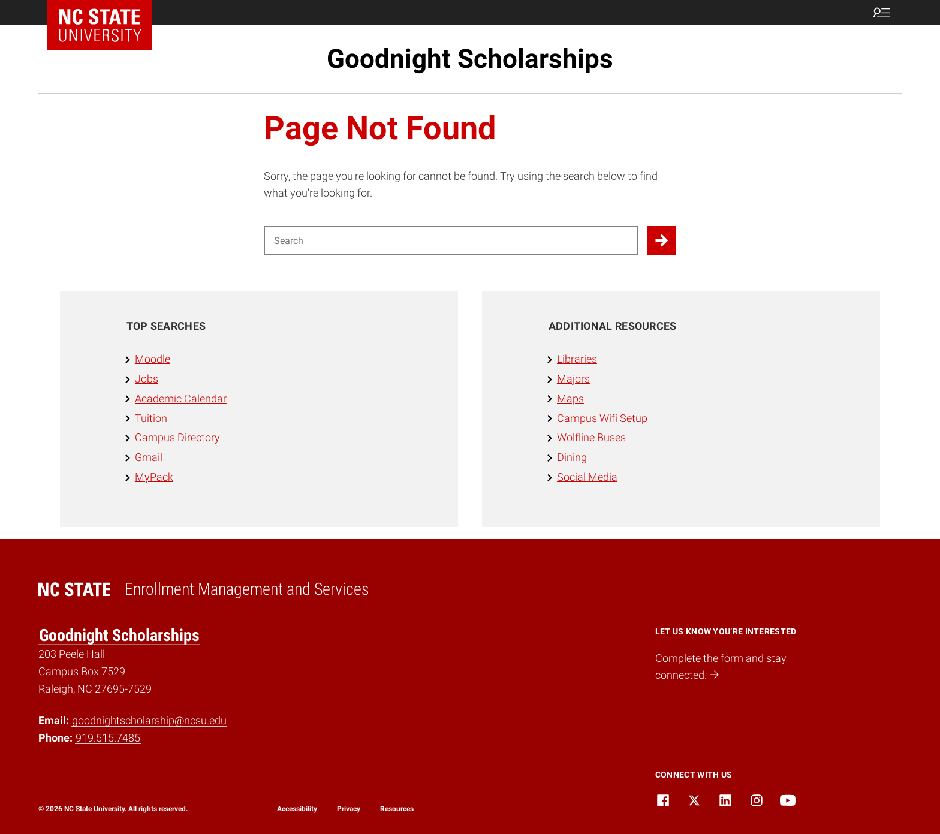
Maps (570, 398)
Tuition (151, 418)
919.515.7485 (108, 737)
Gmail (148, 457)
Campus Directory (177, 437)
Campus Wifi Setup (602, 418)
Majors (573, 378)
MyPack (154, 477)
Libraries (577, 359)
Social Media (587, 477)
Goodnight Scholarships (470, 58)
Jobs (146, 378)
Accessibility (297, 809)
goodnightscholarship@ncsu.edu (149, 720)
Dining (572, 457)
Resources (397, 809)
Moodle (152, 359)
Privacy (348, 809)
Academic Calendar (181, 398)
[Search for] (451, 240)
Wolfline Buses (591, 437)
